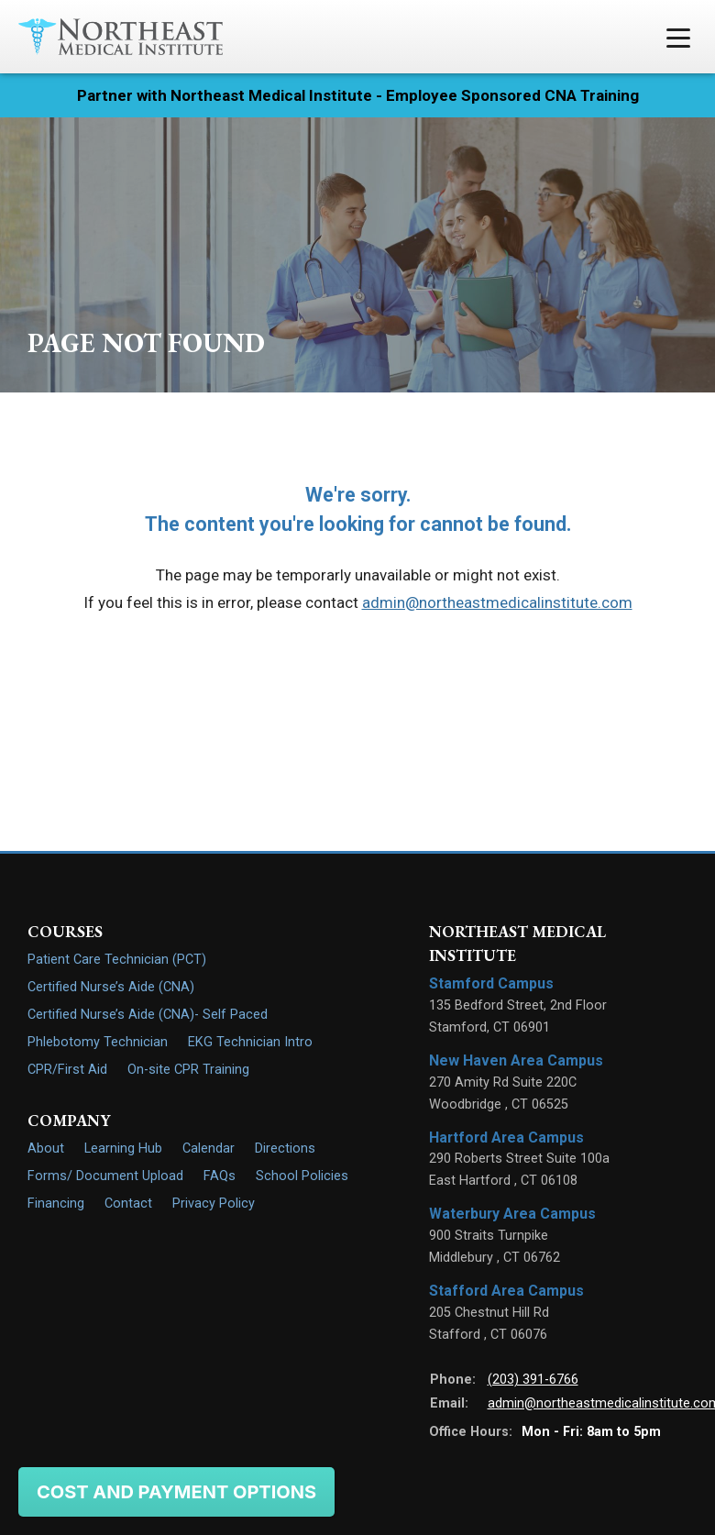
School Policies (302, 1176)
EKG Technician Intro (250, 1042)
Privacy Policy (213, 1203)
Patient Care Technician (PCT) (117, 959)
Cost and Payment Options (176, 1492)
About (46, 1148)
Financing (56, 1203)
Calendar (208, 1148)
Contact (128, 1203)
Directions (285, 1148)
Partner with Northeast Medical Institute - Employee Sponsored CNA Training (358, 95)
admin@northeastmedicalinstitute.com (497, 602)
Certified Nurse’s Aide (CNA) (111, 987)
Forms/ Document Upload (105, 1176)
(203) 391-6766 (533, 1379)
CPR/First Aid (67, 1069)
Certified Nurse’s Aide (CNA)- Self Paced (148, 1014)
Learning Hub (123, 1148)
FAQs (220, 1176)
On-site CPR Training (188, 1069)
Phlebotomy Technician (98, 1042)
